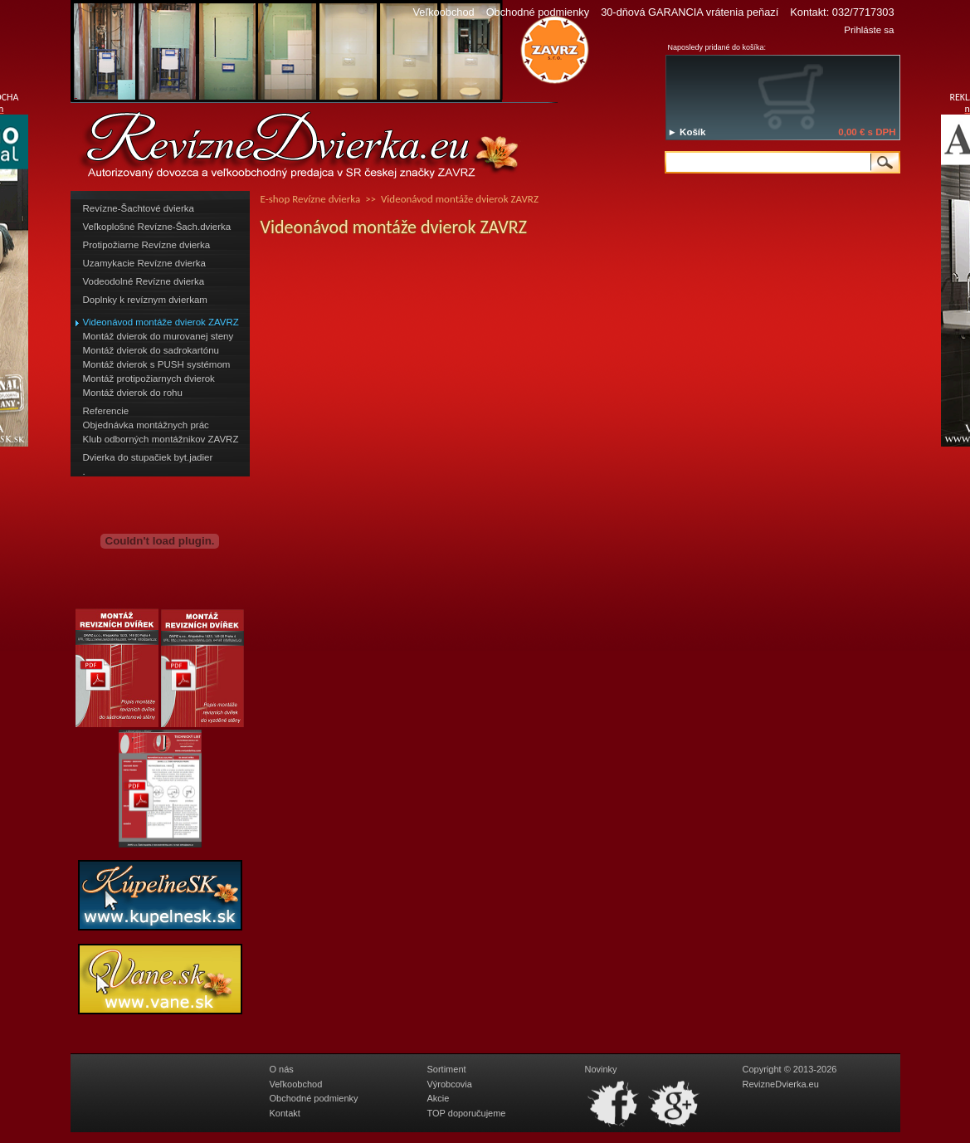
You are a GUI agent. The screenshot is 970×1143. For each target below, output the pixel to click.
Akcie (438, 1098)
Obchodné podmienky (538, 12)
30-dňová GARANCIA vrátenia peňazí (689, 12)
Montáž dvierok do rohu (133, 393)
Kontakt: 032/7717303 (842, 12)
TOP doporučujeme (466, 1113)
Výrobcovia (449, 1084)
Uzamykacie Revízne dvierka (144, 263)
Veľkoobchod (443, 12)
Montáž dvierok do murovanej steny (158, 336)
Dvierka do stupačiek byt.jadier (148, 457)
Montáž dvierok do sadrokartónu (151, 350)
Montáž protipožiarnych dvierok (149, 378)
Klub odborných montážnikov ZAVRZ (161, 439)
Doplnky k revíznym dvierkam (145, 300)
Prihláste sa (869, 30)
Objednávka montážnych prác (146, 425)
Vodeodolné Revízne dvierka (144, 281)
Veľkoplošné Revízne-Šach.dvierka (157, 227)
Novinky (601, 1069)
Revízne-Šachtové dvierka (138, 208)
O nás (282, 1069)
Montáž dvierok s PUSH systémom (157, 364)
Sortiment (446, 1069)
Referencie (106, 411)
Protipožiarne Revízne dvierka (147, 245)
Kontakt (285, 1113)
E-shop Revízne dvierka (311, 199)
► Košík (687, 132)
